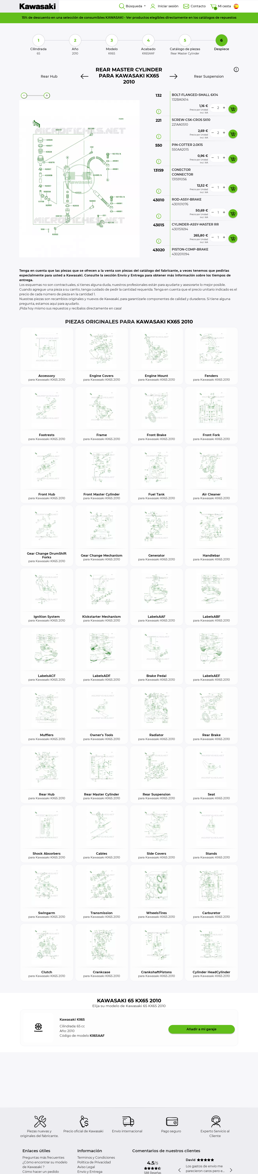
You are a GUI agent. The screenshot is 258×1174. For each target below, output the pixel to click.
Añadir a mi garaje (201, 1029)
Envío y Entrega (89, 1172)
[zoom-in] (47, 96)
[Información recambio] (158, 111)
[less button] (212, 108)
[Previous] (84, 76)
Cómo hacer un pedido (40, 1172)
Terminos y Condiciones (96, 1157)
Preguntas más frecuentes (43, 1157)
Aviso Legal (86, 1167)
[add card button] (232, 109)
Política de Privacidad (94, 1162)
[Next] (173, 76)
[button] (236, 69)
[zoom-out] (24, 96)
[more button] (224, 108)
